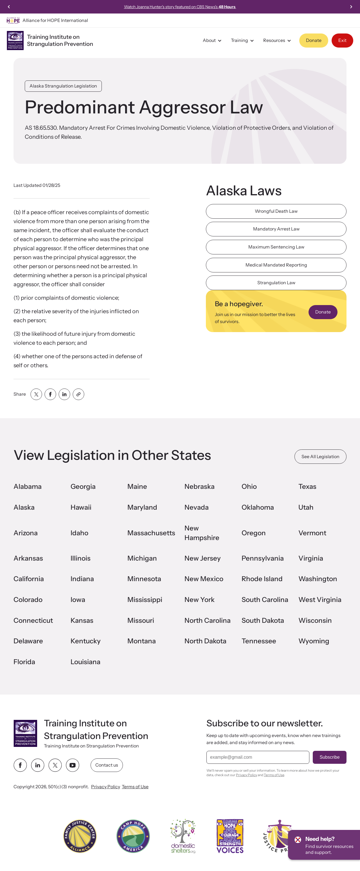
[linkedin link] (37, 765)
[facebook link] (20, 765)
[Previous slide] (9, 6)
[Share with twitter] (36, 394)
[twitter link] (55, 765)
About (213, 40)
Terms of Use (135, 787)
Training (243, 40)
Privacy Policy (105, 787)
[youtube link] (72, 765)
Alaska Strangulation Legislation (63, 86)
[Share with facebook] (50, 394)
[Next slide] (351, 6)
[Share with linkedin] (64, 394)
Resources (277, 40)
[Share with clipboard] (78, 394)
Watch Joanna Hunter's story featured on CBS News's (180, 6)
